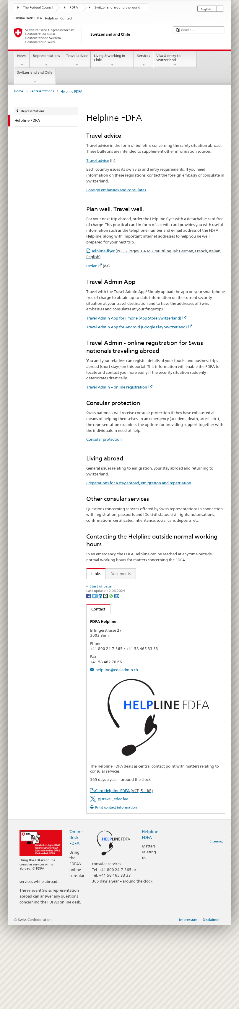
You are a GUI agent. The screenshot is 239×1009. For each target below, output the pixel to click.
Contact (96, 693)
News (21, 60)
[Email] (116, 679)
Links (94, 573)
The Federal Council (38, 7)
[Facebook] (89, 679)
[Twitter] (94, 679)
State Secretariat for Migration (120, 647)
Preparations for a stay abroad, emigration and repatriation (138, 482)
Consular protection (104, 439)
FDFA (74, 7)
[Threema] (106, 679)
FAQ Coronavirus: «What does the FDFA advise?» (132, 656)
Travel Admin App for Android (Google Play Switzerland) (139, 327)
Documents (120, 573)
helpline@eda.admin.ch (116, 753)
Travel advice (76, 60)
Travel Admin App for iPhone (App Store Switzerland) (136, 318)
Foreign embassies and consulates (116, 189)
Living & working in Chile (112, 60)
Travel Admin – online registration (119, 387)
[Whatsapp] (111, 679)
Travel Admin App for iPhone (118, 602)
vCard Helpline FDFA (123, 874)
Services (143, 60)
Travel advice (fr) (104, 584)
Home (18, 91)
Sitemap (216, 925)
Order (94, 266)
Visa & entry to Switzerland (175, 60)
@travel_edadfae (113, 882)
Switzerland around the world (117, 7)
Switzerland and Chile (35, 77)
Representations (46, 60)
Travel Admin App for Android (119, 611)
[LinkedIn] (100, 679)
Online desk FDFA (76, 921)
